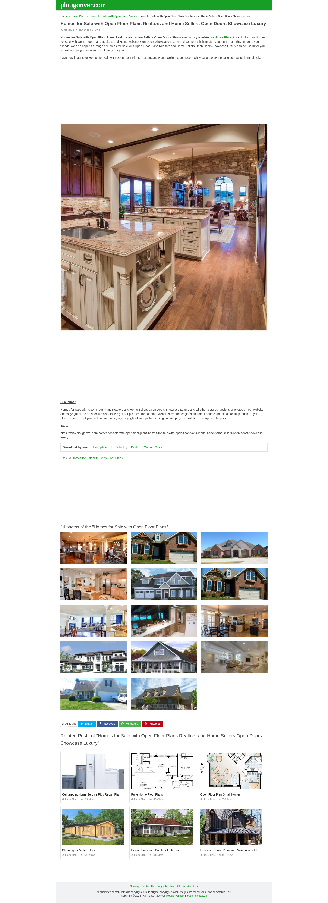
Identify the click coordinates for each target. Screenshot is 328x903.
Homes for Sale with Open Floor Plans (97, 458)
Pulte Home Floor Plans (147, 794)
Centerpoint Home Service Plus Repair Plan (91, 794)
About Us (192, 886)
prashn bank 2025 (196, 895)
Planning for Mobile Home (79, 850)
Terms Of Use (177, 886)
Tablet (120, 447)
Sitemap (134, 886)
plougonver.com (83, 5)
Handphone (100, 447)
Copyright (162, 886)
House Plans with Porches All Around (155, 850)
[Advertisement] (164, 93)
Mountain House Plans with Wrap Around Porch (231, 850)
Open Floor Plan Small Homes (220, 794)
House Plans (67, 29)
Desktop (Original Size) (146, 447)
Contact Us (148, 886)
